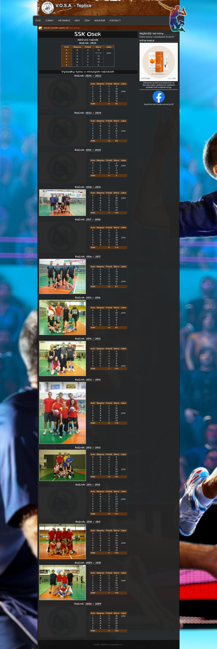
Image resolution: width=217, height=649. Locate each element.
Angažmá (99, 20)
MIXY (71, 28)
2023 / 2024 (93, 113)
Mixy (77, 20)
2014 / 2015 (93, 339)
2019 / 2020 (93, 150)
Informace (64, 20)
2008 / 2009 (93, 604)
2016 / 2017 (93, 257)
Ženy (87, 20)
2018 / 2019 (93, 187)
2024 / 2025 (93, 76)
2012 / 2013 (93, 448)
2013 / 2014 (93, 380)
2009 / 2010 (93, 563)
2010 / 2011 (93, 522)
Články (50, 20)
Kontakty (115, 20)
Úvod (38, 20)
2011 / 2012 (93, 485)
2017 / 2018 (93, 220)
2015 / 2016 (93, 298)
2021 (98, 644)
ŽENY (78, 28)
